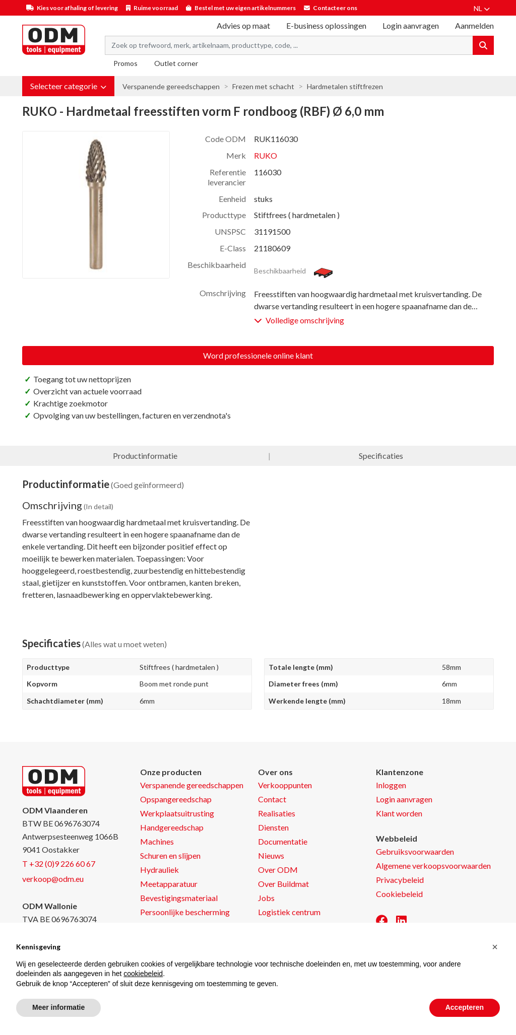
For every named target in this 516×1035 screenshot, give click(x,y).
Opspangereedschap (176, 799)
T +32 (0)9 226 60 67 (58, 863)
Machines (157, 841)
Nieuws (271, 855)
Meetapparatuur (169, 883)
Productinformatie (145, 455)
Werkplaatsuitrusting (177, 813)
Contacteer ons (335, 8)
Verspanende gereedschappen (171, 86)
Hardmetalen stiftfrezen (345, 86)
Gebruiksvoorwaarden (415, 851)
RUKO (265, 155)
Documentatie (282, 841)
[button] (68, 86)
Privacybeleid (400, 879)
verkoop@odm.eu (53, 878)
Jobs (266, 898)
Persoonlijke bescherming (185, 912)
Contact (272, 799)
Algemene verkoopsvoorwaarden (433, 865)
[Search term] (289, 45)
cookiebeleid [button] (143, 974)
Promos (125, 63)
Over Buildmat (283, 883)
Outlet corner (176, 63)
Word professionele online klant (258, 355)
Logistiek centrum (289, 912)
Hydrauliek (159, 869)
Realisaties (276, 813)
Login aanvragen (410, 25)
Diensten (273, 827)
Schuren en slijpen (170, 855)
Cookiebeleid (399, 894)
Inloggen (391, 785)
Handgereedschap (172, 827)
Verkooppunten (285, 785)
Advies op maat (243, 25)
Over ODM (278, 869)
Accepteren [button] (464, 1007)
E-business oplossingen (326, 25)
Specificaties (381, 455)
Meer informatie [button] (58, 1007)
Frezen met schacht (263, 86)
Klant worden (399, 813)
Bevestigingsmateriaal (179, 898)
